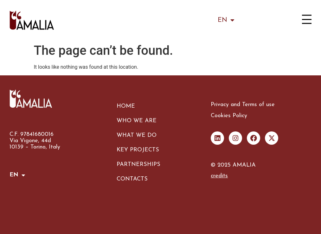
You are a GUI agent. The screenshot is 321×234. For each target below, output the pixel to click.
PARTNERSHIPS (138, 164)
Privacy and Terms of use (243, 105)
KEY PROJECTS (138, 150)
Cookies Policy (229, 116)
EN (226, 20)
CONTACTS (132, 179)
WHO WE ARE (137, 121)
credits (219, 176)
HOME (126, 106)
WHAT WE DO (137, 135)
